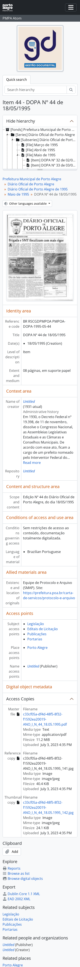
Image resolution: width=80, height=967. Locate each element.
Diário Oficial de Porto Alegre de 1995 (38, 189)
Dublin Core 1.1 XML (21, 893)
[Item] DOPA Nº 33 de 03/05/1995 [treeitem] (51, 165)
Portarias (34, 639)
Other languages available (26, 204)
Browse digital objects (23, 878)
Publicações (37, 634)
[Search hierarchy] (35, 90)
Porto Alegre (37, 647)
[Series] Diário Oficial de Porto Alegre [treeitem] (42, 134)
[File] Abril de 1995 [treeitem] (37, 150)
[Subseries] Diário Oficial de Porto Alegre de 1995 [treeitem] (46, 139)
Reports (11, 868)
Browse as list (16, 873)
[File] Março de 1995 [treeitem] (39, 144)
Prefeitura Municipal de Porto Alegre (32, 179)
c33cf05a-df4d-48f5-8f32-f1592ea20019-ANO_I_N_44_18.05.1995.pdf (45, 719)
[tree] (40, 148)
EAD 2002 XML (16, 899)
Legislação (35, 623)
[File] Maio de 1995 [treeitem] (37, 155)
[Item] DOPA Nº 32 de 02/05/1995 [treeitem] (51, 160)
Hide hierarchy (20, 121)
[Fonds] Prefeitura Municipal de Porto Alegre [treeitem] (41, 129)
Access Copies (20, 699)
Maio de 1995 (18, 194)
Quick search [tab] (16, 79)
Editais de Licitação (42, 629)
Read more (32, 462)
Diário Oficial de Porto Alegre (31, 184)
